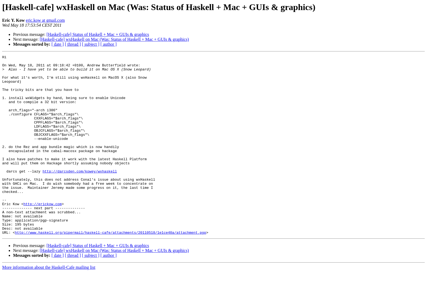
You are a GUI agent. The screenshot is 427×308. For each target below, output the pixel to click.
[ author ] (108, 44)
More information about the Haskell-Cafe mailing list (48, 303)
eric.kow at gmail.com (45, 20)
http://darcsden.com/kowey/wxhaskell (79, 194)
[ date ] (57, 44)
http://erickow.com (42, 234)
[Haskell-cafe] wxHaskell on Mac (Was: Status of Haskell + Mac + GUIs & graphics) (114, 39)
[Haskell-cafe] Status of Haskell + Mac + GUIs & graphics (98, 34)
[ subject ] (90, 44)
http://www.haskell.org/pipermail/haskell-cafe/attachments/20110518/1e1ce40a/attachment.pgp (110, 268)
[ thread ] (73, 44)
